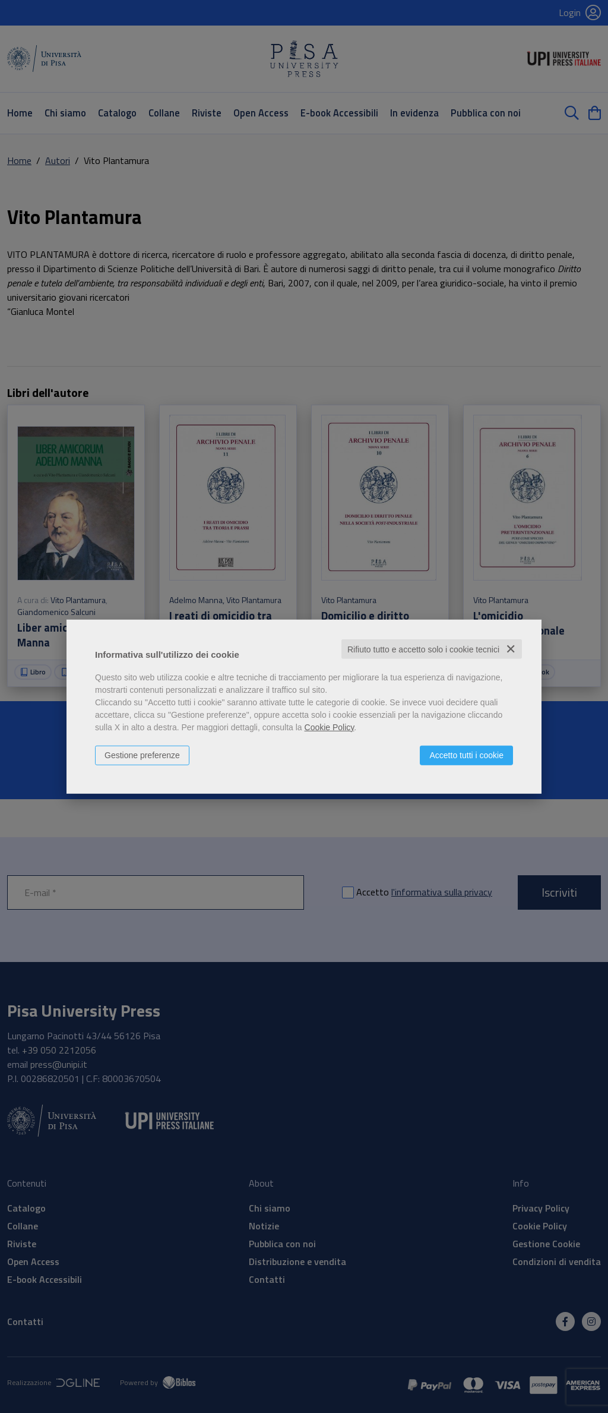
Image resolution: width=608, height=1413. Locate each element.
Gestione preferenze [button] (142, 754)
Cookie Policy (329, 726)
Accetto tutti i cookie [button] (466, 754)
